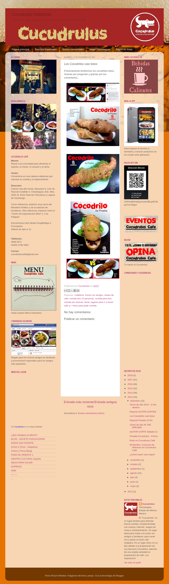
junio (132, 482)
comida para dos (103, 298)
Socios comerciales (73, 49)
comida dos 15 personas (81, 298)
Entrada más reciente (79, 402)
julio (132, 477)
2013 (130, 397)
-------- (14, 474)
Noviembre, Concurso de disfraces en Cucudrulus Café (143, 447)
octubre (134, 464)
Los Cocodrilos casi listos (142, 416)
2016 (130, 384)
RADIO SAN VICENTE (22, 443)
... (12, 478)
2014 (130, 392)
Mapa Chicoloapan (99, 49)
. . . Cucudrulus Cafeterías (28, 14)
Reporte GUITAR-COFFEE (143, 411)
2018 (130, 375)
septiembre (136, 468)
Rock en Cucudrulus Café (142, 440)
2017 (130, 379)
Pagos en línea (124, 49)
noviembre (135, 460)
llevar (87, 302)
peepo (91, 575)
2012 (130, 491)
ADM (13, 470)
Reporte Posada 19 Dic (141, 420)
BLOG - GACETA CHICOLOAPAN (28, 439)
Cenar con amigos (94, 295)
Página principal (20, 49)
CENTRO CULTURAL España (26, 459)
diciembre (135, 401)
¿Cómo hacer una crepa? (142, 454)
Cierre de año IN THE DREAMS (140, 426)
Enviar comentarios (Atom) (91, 413)
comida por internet (73, 302)
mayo (133, 486)
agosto (133, 473)
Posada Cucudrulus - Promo (144, 436)
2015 (130, 388)
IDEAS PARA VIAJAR (22, 462)
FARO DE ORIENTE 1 (22, 455)
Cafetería (79, 295)
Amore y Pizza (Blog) (21, 451)
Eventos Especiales (46, 49)
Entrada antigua (106, 402)
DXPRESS (16, 466)
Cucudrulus (19, 427)
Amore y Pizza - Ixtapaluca (24, 447)
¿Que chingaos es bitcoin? (24, 435)
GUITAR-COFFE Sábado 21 (144, 431)
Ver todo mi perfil (132, 562)
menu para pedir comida (84, 305)
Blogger (120, 575)
